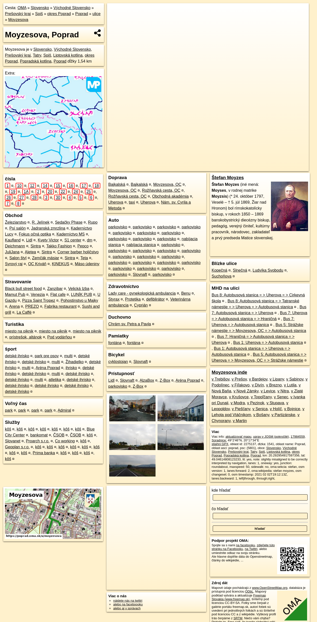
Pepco (82, 246)
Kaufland (13, 240)
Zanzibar (55, 289)
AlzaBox (147, 380)
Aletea (30, 252)
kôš (8, 429)
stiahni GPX (220, 444)
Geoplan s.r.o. (17, 447)
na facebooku (245, 545)
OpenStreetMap (219, 167)
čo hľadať (220, 509)
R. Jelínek (41, 222)
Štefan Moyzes (228, 177)
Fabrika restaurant (60, 306)
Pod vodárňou (59, 337)
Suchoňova (222, 276)
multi (68, 356)
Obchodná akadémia (170, 196)
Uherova (115, 202)
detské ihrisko (17, 356)
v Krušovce (239, 397)
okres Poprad (59, 14)
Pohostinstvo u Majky (79, 300)
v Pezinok (255, 403)
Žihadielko (75, 362)
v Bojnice (292, 409)
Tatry (37, 55)
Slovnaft (140, 274)
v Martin (240, 421)
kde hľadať (221, 490)
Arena (14, 306)
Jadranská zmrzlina (48, 228)
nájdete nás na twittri (127, 600)
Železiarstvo (15, 222)
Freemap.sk (245, 167)
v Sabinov (294, 379)
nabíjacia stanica (141, 245)
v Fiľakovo (241, 385)
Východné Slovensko (71, 8)
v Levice (268, 391)
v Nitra (283, 391)
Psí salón (17, 228)
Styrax (113, 299)
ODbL (249, 591)
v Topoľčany (261, 397)
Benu (185, 293)
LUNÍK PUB (81, 294)
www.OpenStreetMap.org (269, 588)
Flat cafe (57, 294)
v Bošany (261, 415)
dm (89, 240)
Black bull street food (23, 289)
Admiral (64, 410)
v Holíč (276, 409)
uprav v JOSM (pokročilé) (271, 436)
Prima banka (44, 453)
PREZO (32, 306)
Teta (84, 258)
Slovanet (12, 441)
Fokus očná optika (35, 234)
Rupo (92, 222)
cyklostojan (118, 361)
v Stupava (275, 403)
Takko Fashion (59, 246)
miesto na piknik (19, 331)
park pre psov (47, 356)
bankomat (39, 435)
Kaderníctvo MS (70, 234)
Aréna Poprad (48, 368)
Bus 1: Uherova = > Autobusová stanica (268, 342)
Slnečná (240, 270)
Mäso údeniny (87, 264)
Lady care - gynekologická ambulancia (142, 293)
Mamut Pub (15, 294)
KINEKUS (60, 264)
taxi (132, 202)
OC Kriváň (37, 264)
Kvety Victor (48, 240)
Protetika (133, 299)
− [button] (115, 19)
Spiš (39, 14)
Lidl (29, 240)
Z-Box (165, 380)
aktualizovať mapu (238, 436)
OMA (22, 8)
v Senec (281, 397)
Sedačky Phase (68, 222)
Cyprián (141, 305)
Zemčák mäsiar (45, 258)
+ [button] (115, 11)
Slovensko (40, 8)
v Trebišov (221, 379)
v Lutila (290, 385)
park (9, 410)
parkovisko (117, 227)
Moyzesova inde (229, 372)
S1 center (72, 240)
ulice (96, 14)
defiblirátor (155, 299)
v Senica (259, 409)
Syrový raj (14, 264)
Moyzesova (18, 20)
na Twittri (251, 549)
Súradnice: (219, 440)
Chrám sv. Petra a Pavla (129, 324)
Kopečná (219, 270)
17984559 (298, 436)
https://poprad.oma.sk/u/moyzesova (284, 167)
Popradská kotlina (35, 61)
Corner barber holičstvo (78, 252)
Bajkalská (116, 184)
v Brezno (274, 385)
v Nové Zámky (246, 391)
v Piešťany (241, 409)
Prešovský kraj (18, 14)
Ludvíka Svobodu (268, 270)
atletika (55, 380)
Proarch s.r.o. (38, 441)
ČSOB (58, 435)
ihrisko (71, 368)
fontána (114, 343)
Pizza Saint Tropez (38, 300)
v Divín (258, 385)
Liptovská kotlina (67, 55)
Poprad (81, 14)
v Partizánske (283, 415)
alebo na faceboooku (128, 604)
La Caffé (24, 312)
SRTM (238, 618)
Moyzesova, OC (167, 184)
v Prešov (239, 379)
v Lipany (276, 379)
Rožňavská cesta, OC (161, 190)
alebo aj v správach (126, 608)
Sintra (35, 246)
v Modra (238, 403)
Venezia (38, 294)
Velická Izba (78, 289)
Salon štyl (17, 258)
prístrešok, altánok (25, 337)
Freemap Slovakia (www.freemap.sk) (239, 597)
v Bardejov (258, 379)
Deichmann (15, 246)
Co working (65, 441)
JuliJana (12, 252)
